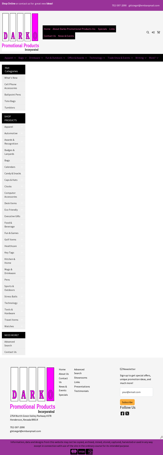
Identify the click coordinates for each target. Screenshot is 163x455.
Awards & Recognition (11, 141)
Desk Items (10, 203)
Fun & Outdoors (54, 57)
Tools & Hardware (9, 311)
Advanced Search (9, 343)
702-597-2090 (119, 5)
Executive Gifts (12, 216)
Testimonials (80, 391)
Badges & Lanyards (9, 151)
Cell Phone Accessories (10, 86)
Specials (102, 28)
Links (112, 28)
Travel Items (11, 319)
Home (47, 28)
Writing (139, 57)
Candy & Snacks (12, 173)
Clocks (8, 186)
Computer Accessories (10, 194)
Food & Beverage (9, 224)
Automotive (11, 133)
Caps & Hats (11, 179)
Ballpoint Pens (12, 94)
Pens (7, 279)
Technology (95, 57)
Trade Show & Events (119, 57)
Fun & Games (11, 233)
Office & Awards (76, 57)
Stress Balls (10, 296)
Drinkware (34, 57)
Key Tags (9, 252)
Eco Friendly (11, 209)
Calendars (9, 166)
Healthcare (10, 246)
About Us (64, 373)
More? (152, 57)
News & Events (66, 35)
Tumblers (9, 107)
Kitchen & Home (9, 260)
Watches (9, 326)
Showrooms (80, 377)
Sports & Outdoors (9, 288)
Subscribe (127, 402)
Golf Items (10, 239)
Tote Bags (10, 101)
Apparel (9, 57)
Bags (21, 57)
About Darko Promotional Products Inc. (74, 28)
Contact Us (50, 35)
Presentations (80, 386)
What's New (10, 77)
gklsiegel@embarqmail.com (144, 5)
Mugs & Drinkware (10, 271)
